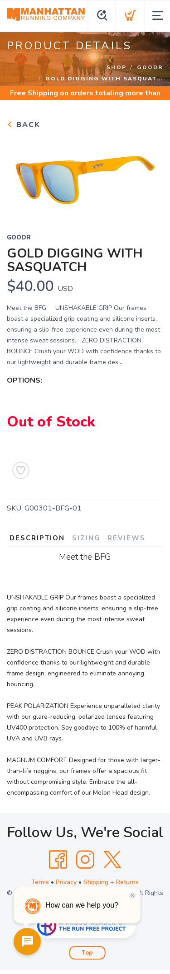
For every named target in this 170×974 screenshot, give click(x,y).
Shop (116, 67)
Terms (40, 882)
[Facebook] (58, 859)
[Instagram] (85, 859)
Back (23, 125)
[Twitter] (112, 859)
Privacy (66, 882)
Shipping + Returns (111, 882)
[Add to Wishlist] (20, 470)
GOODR (150, 67)
